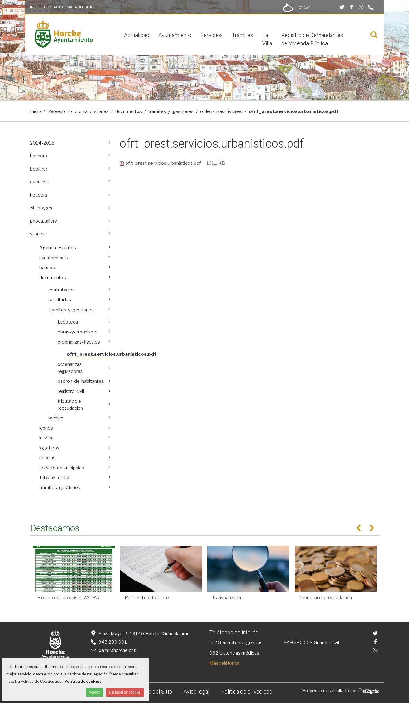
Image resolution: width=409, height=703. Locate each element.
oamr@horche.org (113, 650)
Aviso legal (196, 691)
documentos (128, 111)
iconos (46, 428)
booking (38, 169)
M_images (41, 208)
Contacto (53, 7)
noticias (47, 458)
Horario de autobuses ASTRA (68, 597)
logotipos (49, 448)
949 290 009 (298, 642)
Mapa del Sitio (80, 7)
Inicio (35, 7)
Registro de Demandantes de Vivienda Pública (312, 39)
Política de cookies (82, 681)
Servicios (211, 35)
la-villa (45, 438)
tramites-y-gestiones (171, 111)
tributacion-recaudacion (70, 404)
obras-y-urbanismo (77, 332)
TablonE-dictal (54, 477)
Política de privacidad (246, 691)
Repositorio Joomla (67, 111)
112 (213, 642)
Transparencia (226, 597)
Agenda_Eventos (57, 247)
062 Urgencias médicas (234, 653)
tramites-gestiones (59, 488)
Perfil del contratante (147, 597)
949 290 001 (108, 642)
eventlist (39, 182)
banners (38, 156)
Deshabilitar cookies (125, 692)
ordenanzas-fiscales (221, 111)
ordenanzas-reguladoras (71, 368)
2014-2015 (42, 143)
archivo (55, 418)
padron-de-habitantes (81, 381)
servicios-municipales (61, 468)
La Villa (267, 39)
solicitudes (59, 300)
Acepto (94, 692)
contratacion (61, 290)
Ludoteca (68, 322)
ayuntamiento (53, 258)
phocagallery (43, 221)
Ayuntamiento (174, 35)
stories (101, 111)
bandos (47, 267)
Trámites (242, 35)
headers (38, 195)
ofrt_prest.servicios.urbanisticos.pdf (160, 163)
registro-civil (71, 391)
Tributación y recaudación (325, 597)
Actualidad (136, 35)
